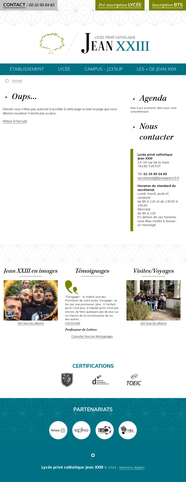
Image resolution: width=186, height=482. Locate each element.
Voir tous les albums (30, 323)
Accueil (17, 80)
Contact (14, 5)
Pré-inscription (119, 5)
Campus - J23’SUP (103, 69)
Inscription (167, 5)
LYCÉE (134, 5)
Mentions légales (132, 467)
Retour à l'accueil (15, 121)
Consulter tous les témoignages (92, 336)
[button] (31, 319)
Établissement (27, 69)
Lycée (64, 69)
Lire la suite (72, 323)
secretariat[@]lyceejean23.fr (158, 178)
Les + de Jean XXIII (156, 69)
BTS (178, 5)
